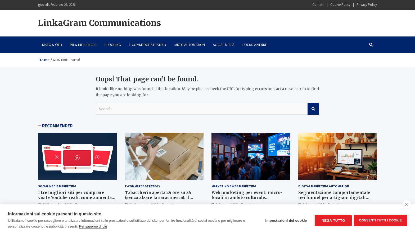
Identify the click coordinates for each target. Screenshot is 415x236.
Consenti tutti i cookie (380, 220)
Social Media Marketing (57, 186)
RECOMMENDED (57, 126)
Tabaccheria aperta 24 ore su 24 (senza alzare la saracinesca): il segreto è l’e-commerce (158, 197)
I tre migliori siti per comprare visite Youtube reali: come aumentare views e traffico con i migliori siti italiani (77, 200)
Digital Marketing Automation (323, 186)
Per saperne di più (93, 226)
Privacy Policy (367, 4)
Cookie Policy (340, 4)
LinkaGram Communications (99, 23)
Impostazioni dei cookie (285, 220)
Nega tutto (332, 220)
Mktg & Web (52, 44)
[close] (406, 204)
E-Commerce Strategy (147, 44)
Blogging (113, 44)
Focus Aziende (254, 44)
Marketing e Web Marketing (233, 186)
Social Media (223, 44)
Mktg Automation (189, 44)
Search (313, 109)
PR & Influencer (83, 44)
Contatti (318, 4)
